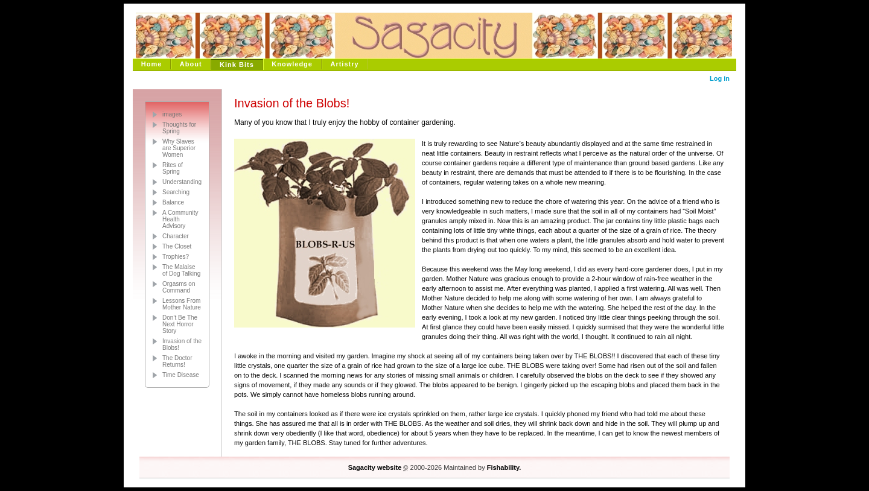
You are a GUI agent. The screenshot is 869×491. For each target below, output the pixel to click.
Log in (720, 78)
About (191, 64)
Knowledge (292, 64)
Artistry (344, 64)
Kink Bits (237, 64)
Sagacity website (375, 467)
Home (151, 64)
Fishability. (504, 467)
